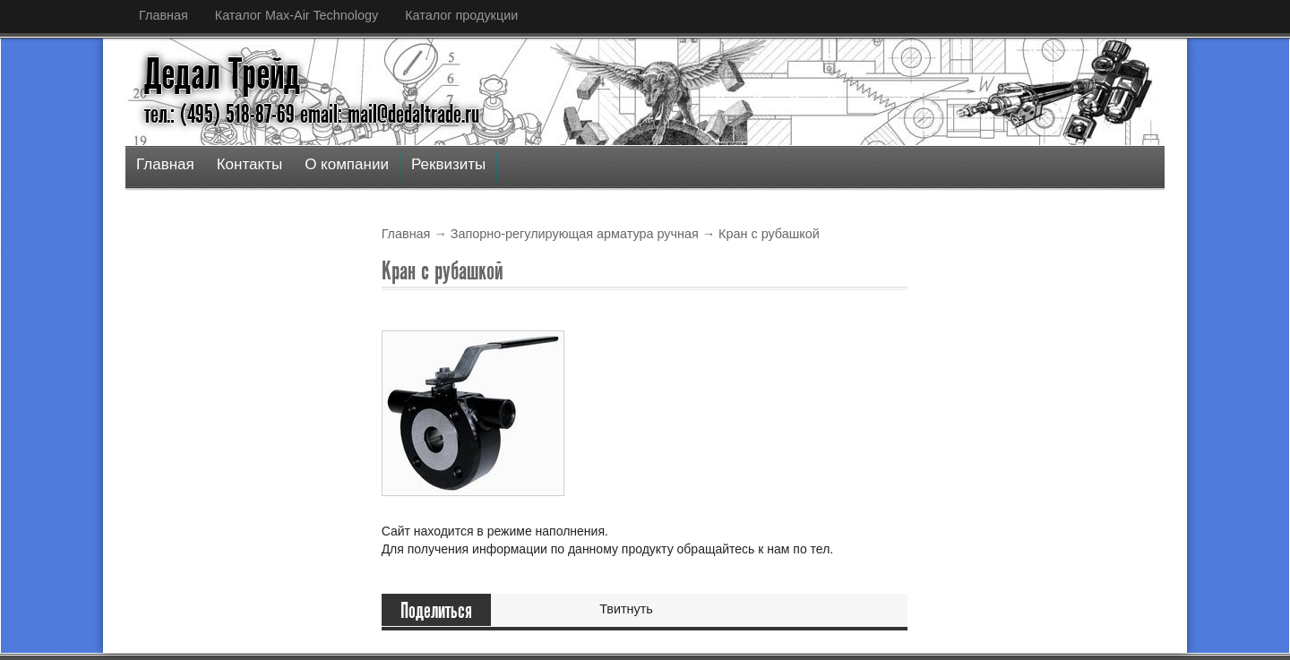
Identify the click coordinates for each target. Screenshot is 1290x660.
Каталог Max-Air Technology (296, 15)
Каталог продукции (461, 15)
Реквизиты (448, 164)
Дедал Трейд (222, 74)
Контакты (249, 164)
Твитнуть (626, 609)
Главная (163, 15)
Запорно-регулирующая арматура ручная (575, 234)
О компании (347, 164)
